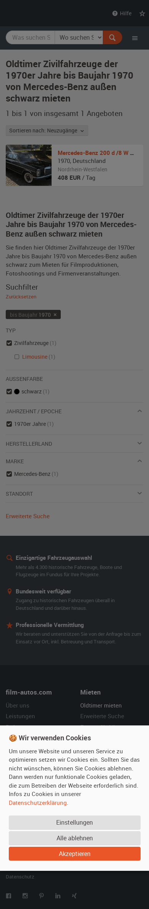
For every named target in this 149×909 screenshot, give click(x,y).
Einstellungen (74, 822)
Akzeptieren (75, 853)
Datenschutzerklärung (38, 802)
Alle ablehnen (75, 837)
